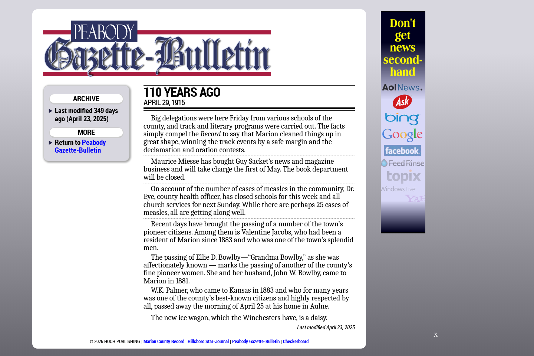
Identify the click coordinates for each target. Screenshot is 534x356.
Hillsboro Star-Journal (208, 341)
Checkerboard (296, 341)
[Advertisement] (463, 122)
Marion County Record (164, 341)
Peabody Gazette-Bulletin (80, 145)
